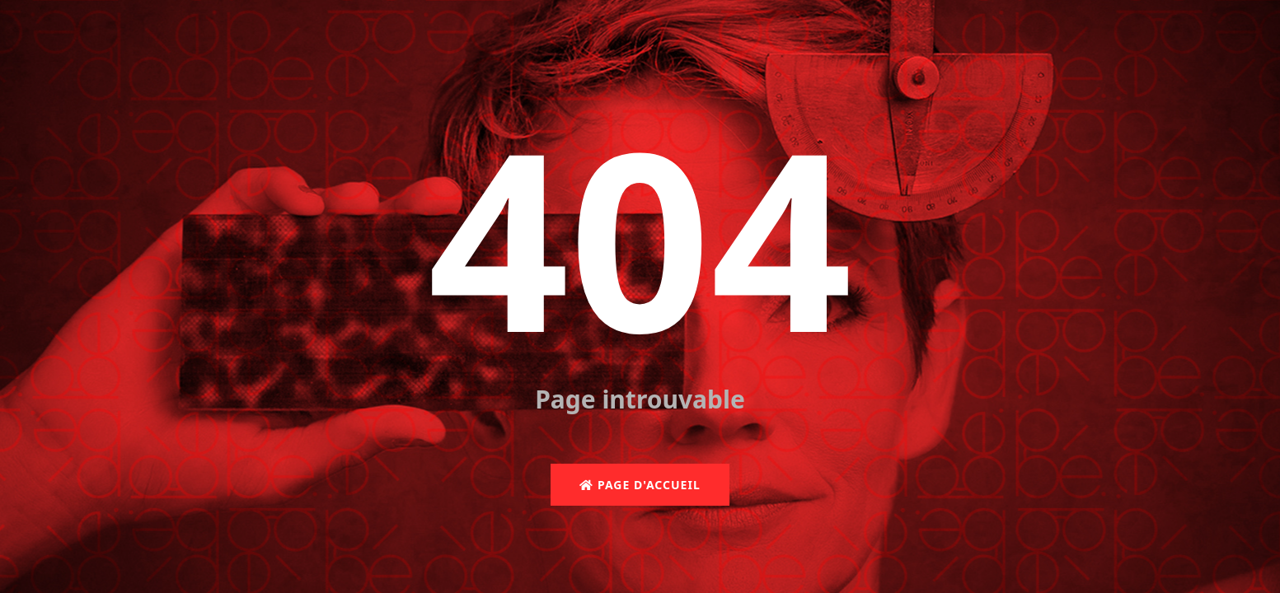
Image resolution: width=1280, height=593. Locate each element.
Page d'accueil (639, 485)
